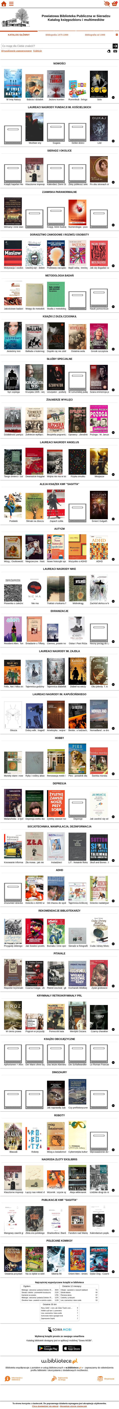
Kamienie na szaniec (29, 1295)
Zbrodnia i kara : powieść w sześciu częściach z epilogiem (42, 1300)
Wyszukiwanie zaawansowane (16, 51)
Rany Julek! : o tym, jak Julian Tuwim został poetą (58, 1308)
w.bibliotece (73, 1367)
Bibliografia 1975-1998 (57, 35)
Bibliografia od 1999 (95, 35)
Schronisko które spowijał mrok (52, 1316)
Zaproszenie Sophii (48, 1318)
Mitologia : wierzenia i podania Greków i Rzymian (39, 1290)
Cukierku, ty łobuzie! (68, 1298)
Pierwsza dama (66, 1295)
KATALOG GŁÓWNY (19, 35)
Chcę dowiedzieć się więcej (45, 1406)
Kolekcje (37, 51)
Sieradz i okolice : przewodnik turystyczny (36, 1292)
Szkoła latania (66, 1292)
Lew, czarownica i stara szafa (71, 1300)
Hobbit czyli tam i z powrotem (51, 1311)
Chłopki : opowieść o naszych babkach (74, 1290)
